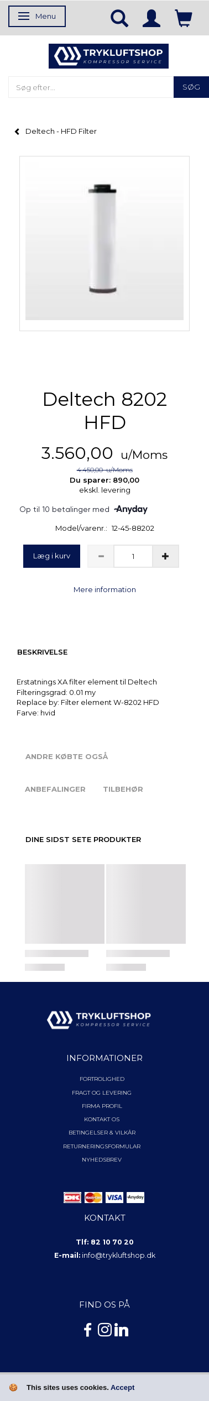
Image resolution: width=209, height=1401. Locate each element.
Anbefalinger (55, 789)
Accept (122, 1387)
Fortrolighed (102, 1079)
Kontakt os (101, 1119)
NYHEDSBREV (102, 1159)
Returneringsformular (101, 1146)
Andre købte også (66, 756)
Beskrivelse (42, 651)
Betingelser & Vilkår (102, 1132)
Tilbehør (123, 789)
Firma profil (102, 1106)
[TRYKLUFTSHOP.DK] (109, 55)
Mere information (105, 589)
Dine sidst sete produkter (83, 839)
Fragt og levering (102, 1092)
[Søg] (191, 87)
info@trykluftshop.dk (118, 1255)
